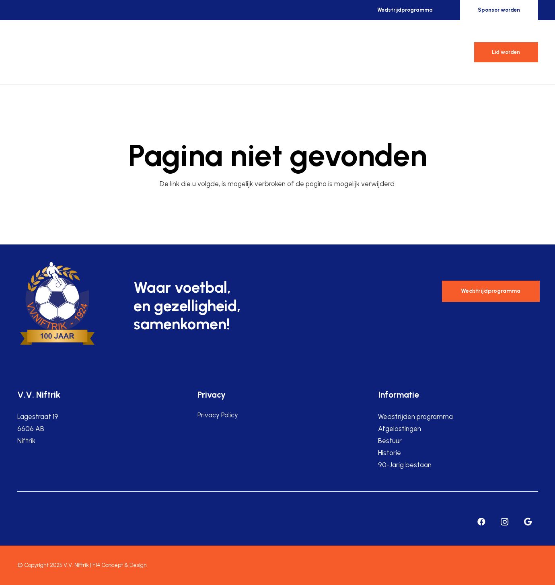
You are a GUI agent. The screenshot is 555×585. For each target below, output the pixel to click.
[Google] (528, 522)
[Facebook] (481, 522)
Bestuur (390, 441)
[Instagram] (505, 522)
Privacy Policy (217, 415)
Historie (389, 453)
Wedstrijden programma (415, 417)
